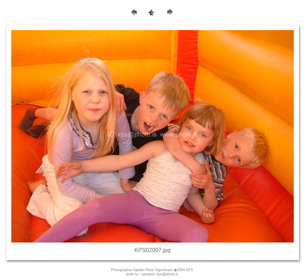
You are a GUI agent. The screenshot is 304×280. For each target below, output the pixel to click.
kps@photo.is (167, 274)
